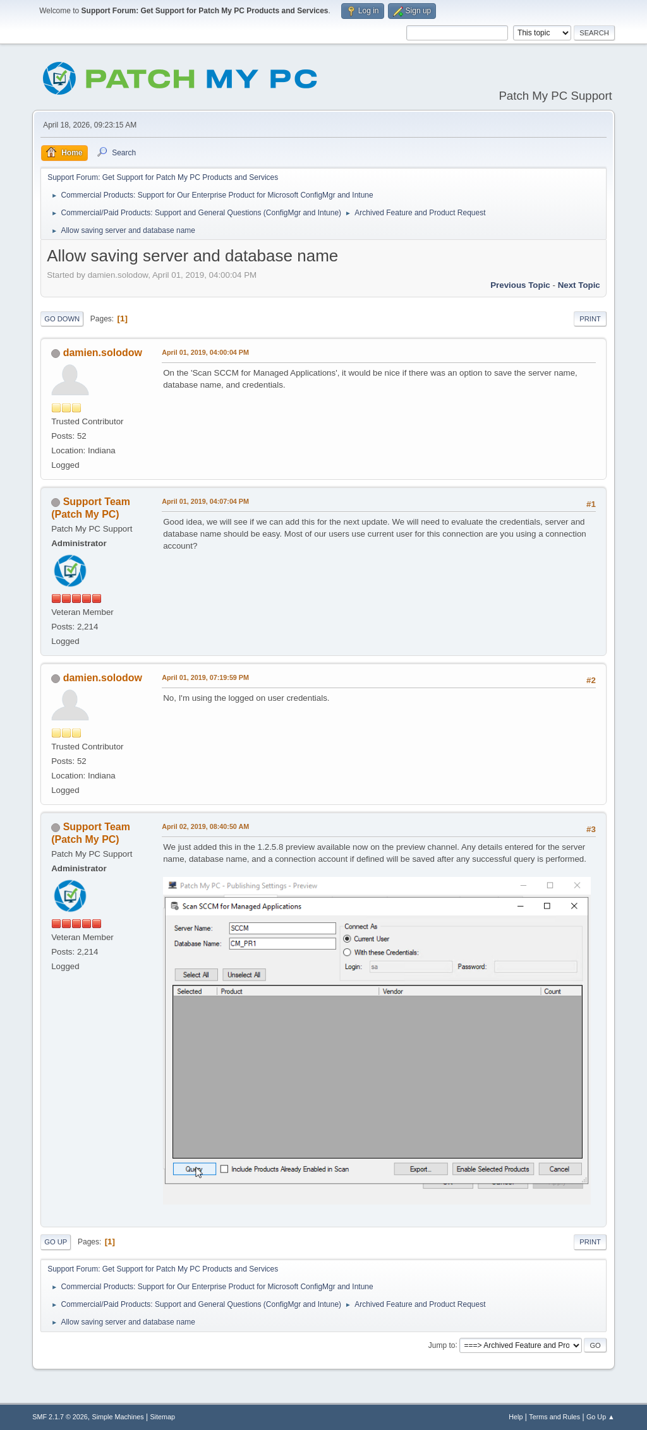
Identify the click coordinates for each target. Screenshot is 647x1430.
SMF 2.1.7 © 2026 (60, 1417)
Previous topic (520, 285)
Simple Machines (118, 1417)
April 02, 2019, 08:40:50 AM (205, 826)
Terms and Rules (554, 1417)
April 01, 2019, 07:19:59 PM (205, 677)
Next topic (579, 285)
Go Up (55, 1242)
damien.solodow (102, 352)
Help (516, 1417)
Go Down (62, 319)
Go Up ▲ (600, 1417)
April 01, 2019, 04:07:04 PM (205, 501)
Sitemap (162, 1417)
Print (590, 319)
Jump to (442, 1344)
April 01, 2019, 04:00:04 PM (205, 352)
